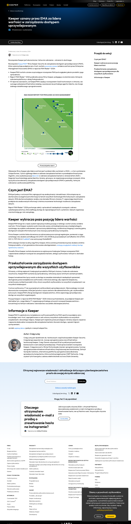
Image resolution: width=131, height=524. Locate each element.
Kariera (9, 471)
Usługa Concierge (73, 497)
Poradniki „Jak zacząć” (35, 495)
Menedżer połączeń (74, 481)
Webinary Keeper (34, 511)
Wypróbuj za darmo (108, 5)
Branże (31, 483)
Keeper (12, 5)
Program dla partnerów (101, 472)
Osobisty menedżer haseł (36, 471)
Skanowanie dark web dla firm (103, 452)
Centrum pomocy (12, 478)
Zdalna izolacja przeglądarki (37, 459)
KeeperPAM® (23, 64)
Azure (8, 504)
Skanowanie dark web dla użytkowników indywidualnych (106, 449)
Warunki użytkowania (13, 488)
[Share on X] (113, 42)
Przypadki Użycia (34, 480)
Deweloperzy (33, 514)
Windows (97, 482)
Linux (96, 485)
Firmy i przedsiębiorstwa (75, 448)
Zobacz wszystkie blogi (16, 11)
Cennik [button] (45, 5)
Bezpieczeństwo (12, 451)
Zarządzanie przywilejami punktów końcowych (42, 456)
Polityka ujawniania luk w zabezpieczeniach (14, 457)
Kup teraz (120, 5)
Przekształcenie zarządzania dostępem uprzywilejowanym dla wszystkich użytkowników (106, 71)
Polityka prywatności (13, 491)
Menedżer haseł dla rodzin (36, 474)
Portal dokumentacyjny (13, 486)
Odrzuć (98, 516)
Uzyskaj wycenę (93, 5)
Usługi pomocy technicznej (76, 483)
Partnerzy (101, 1)
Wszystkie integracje (13, 509)
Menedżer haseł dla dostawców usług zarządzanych (44, 462)
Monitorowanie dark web (75, 467)
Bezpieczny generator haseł (103, 455)
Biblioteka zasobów (35, 501)
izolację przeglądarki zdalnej (68, 245)
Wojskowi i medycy (73, 456)
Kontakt (9, 480)
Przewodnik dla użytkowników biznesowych (41, 493)
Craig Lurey (35, 333)
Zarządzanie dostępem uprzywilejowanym (41, 453)
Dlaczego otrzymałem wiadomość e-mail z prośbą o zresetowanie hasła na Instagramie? (39, 417)
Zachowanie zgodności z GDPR (16, 460)
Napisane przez (37, 431)
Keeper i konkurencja (35, 498)
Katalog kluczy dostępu (35, 503)
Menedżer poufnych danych (76, 464)
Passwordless (11, 506)
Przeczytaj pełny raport (47, 165)
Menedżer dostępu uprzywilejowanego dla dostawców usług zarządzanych (46, 465)
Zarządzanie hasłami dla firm (37, 451)
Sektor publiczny (34, 468)
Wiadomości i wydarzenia (20, 30)
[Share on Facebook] (119, 42)
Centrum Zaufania (12, 453)
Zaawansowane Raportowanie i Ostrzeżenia (81, 473)
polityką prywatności (105, 510)
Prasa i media (11, 466)
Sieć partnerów (99, 470)
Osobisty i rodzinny (73, 451)
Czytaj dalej (64, 418)
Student (70, 453)
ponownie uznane (51, 66)
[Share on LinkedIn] (116, 42)
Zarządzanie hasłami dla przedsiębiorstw (41, 448)
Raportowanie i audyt (74, 478)
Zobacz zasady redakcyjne (65, 387)
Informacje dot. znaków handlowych (17, 468)
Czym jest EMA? (100, 59)
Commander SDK (12, 498)
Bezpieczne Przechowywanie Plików (78, 470)
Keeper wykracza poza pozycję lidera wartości (106, 64)
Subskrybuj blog (15, 42)
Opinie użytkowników (13, 463)
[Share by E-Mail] (122, 42)
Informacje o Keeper (102, 77)
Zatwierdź (110, 516)
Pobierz (51, 5)
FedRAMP (27, 239)
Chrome (97, 487)
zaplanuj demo (20, 328)
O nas (8, 448)
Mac (96, 479)
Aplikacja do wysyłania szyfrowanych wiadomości (109, 460)
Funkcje (31, 486)
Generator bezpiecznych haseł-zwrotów (106, 458)
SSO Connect (11, 501)
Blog (94, 1)
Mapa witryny (33, 509)
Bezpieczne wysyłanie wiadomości (78, 475)
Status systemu (11, 483)
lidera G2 (35, 176)
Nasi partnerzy (99, 467)
